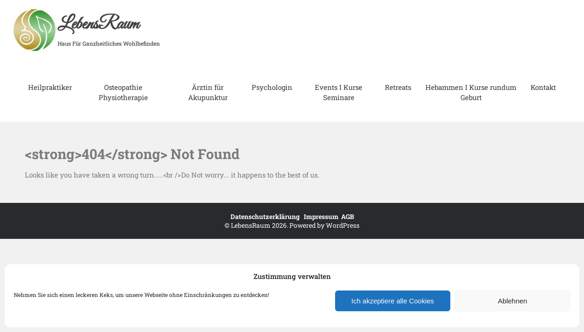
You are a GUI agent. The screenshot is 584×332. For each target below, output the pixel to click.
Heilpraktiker (50, 87)
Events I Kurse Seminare (338, 92)
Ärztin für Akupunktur (208, 92)
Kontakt (543, 87)
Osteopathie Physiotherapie (123, 92)
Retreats (398, 87)
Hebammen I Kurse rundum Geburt (470, 92)
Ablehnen (512, 301)
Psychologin (272, 87)
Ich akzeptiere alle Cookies (392, 301)
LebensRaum (98, 24)
